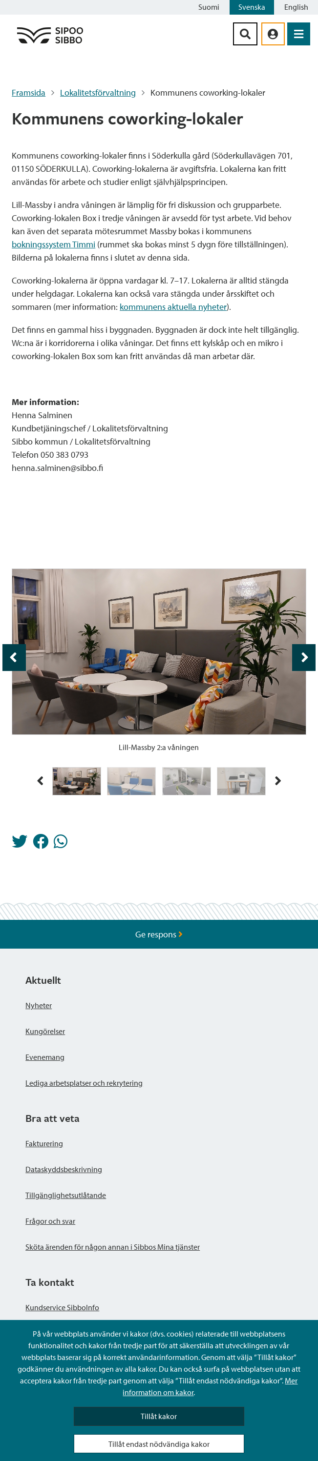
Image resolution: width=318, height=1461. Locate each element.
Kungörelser (45, 1031)
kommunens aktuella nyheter (173, 306)
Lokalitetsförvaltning (98, 92)
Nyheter (38, 1005)
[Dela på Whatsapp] (60, 844)
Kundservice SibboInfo (62, 1307)
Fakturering (44, 1143)
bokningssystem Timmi (53, 244)
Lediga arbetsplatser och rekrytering (84, 1083)
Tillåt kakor (159, 1416)
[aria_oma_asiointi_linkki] (273, 33)
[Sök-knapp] (245, 33)
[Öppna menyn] (298, 33)
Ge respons (159, 934)
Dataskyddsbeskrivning (63, 1169)
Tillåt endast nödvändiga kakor (159, 1444)
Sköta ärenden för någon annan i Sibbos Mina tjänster (112, 1247)
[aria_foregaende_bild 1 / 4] (14, 657)
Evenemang (44, 1057)
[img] (76, 781)
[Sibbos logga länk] (50, 42)
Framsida (28, 92)
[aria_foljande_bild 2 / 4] (304, 657)
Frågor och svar (50, 1221)
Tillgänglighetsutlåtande (65, 1195)
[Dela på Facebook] (40, 844)
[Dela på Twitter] (19, 844)
